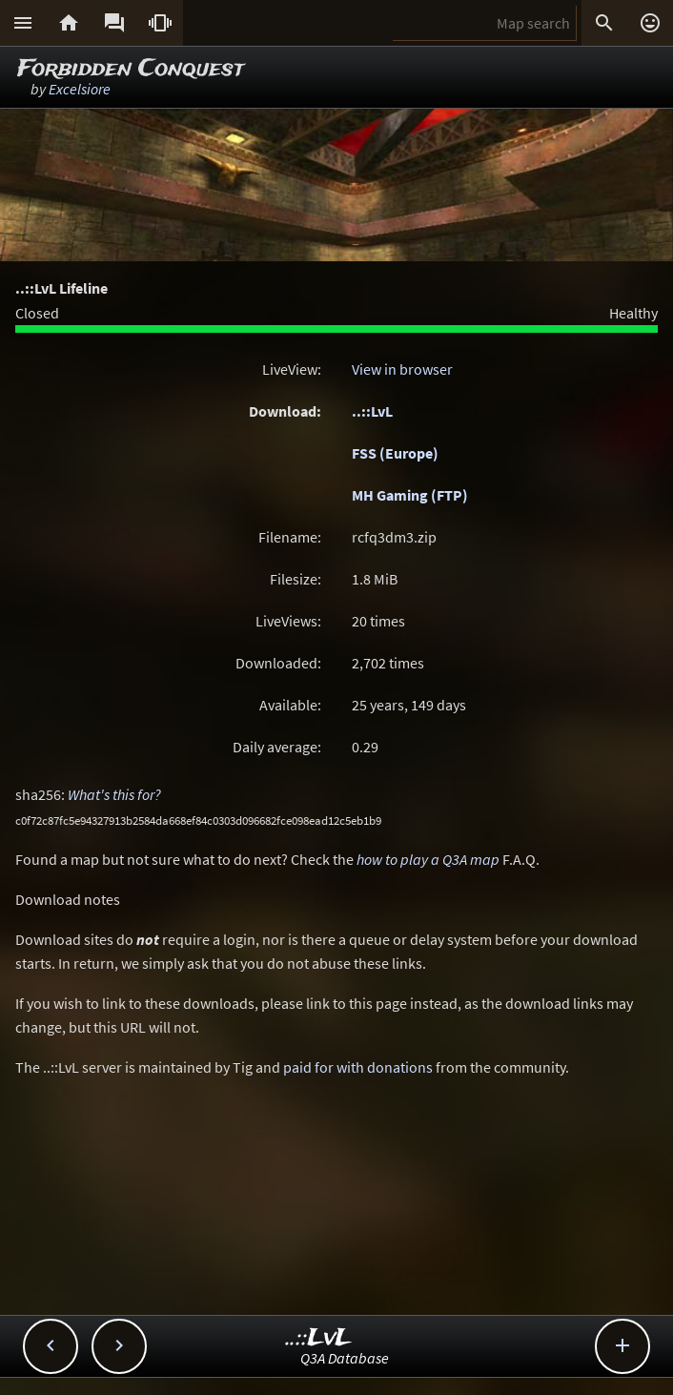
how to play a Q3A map (428, 859)
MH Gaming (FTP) (410, 494)
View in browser (402, 369)
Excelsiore (80, 88)
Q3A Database (344, 1357)
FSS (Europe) (395, 452)
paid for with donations (358, 1067)
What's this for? (114, 794)
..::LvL (372, 411)
